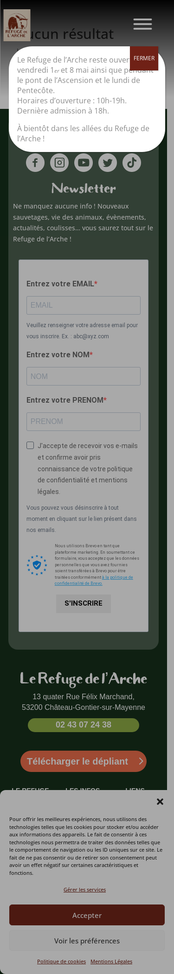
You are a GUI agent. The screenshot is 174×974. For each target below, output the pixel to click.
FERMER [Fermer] (144, 58)
